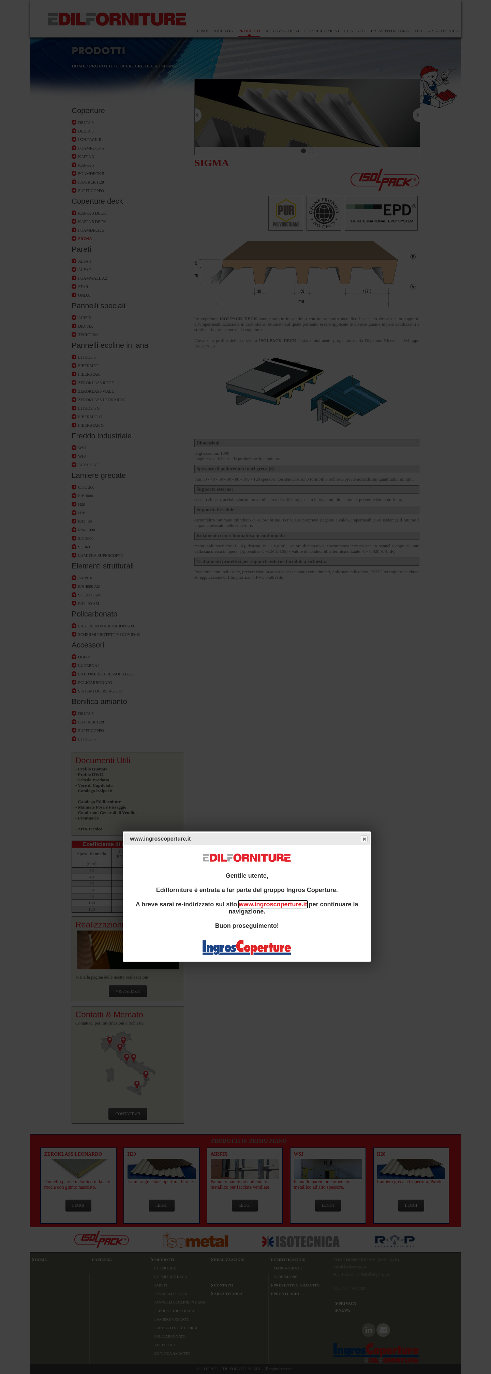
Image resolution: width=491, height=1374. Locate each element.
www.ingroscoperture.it (273, 904)
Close (364, 839)
